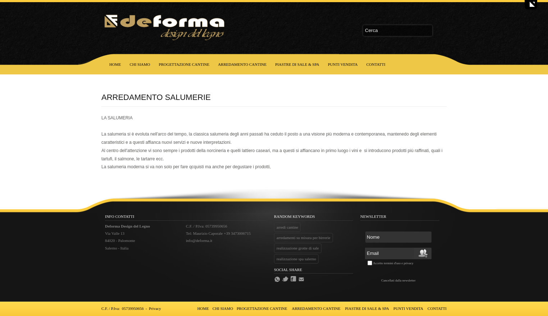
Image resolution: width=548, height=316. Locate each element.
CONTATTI (375, 64)
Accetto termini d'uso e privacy (393, 263)
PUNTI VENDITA (343, 64)
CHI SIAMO (139, 64)
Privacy (155, 308)
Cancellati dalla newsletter (398, 280)
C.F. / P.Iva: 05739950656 (122, 308)
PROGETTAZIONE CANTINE (184, 64)
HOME (115, 64)
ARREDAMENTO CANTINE (242, 64)
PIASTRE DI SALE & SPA (297, 64)
